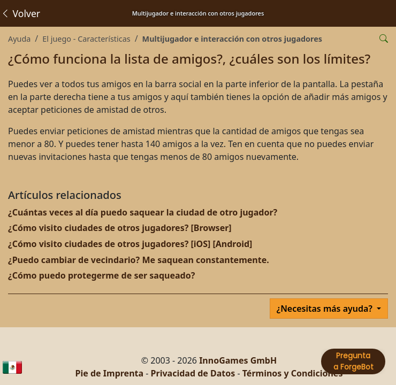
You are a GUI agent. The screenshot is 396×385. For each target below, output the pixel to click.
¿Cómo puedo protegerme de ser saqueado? (101, 275)
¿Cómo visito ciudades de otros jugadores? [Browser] (120, 228)
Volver (20, 13)
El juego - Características (86, 39)
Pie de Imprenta (109, 373)
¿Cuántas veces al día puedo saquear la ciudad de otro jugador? (142, 212)
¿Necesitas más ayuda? (326, 308)
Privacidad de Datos (193, 373)
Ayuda (19, 39)
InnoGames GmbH (238, 360)
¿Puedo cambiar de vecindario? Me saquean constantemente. (138, 260)
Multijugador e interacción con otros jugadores (232, 39)
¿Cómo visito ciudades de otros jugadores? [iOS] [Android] (130, 244)
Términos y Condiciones (292, 373)
